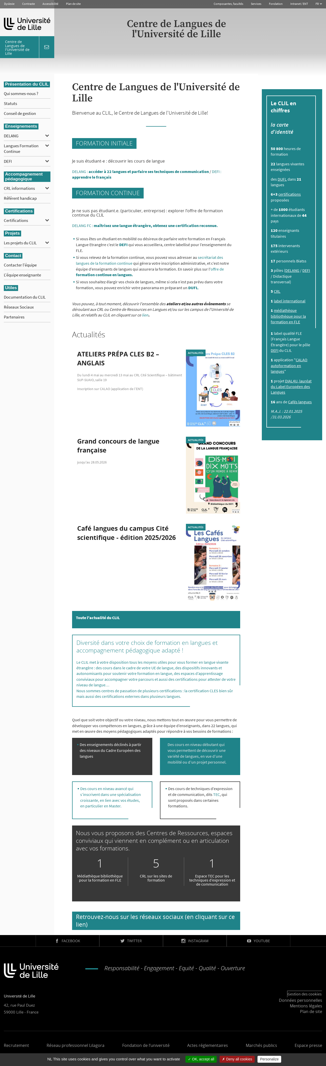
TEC (216, 794)
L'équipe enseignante (22, 275)
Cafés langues (300, 401)
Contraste (28, 4)
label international (289, 300)
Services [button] (256, 4)
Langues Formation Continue (21, 148)
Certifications (16, 220)
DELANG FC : (145, 225)
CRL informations (19, 188)
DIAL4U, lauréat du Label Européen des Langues (291, 386)
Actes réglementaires (207, 1045)
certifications (289, 194)
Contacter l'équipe (20, 265)
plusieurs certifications (162, 690)
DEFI (8, 161)
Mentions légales (306, 1006)
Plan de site (73, 4)
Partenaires (14, 317)
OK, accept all (201, 1059)
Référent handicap (20, 198)
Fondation (276, 4)
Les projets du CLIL (20, 243)
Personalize (269, 1059)
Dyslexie (9, 4)
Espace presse (308, 1045)
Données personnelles (300, 1000)
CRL (277, 291)
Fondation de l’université (146, 1045)
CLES (214, 690)
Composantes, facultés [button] (228, 4)
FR (317, 4)
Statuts (10, 103)
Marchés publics (261, 1045)
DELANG (11, 136)
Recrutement (16, 1045)
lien (145, 314)
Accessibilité (50, 4)
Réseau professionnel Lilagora (75, 1045)
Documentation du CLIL (25, 297)
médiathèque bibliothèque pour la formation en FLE (288, 316)
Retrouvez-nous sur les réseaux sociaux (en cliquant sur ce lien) (155, 920)
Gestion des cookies (305, 993)
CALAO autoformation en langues (289, 365)
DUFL (282, 179)
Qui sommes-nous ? (21, 93)
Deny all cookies (237, 1059)
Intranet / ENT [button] (299, 4)
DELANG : (140, 171)
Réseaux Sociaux (19, 307)
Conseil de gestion (20, 113)
